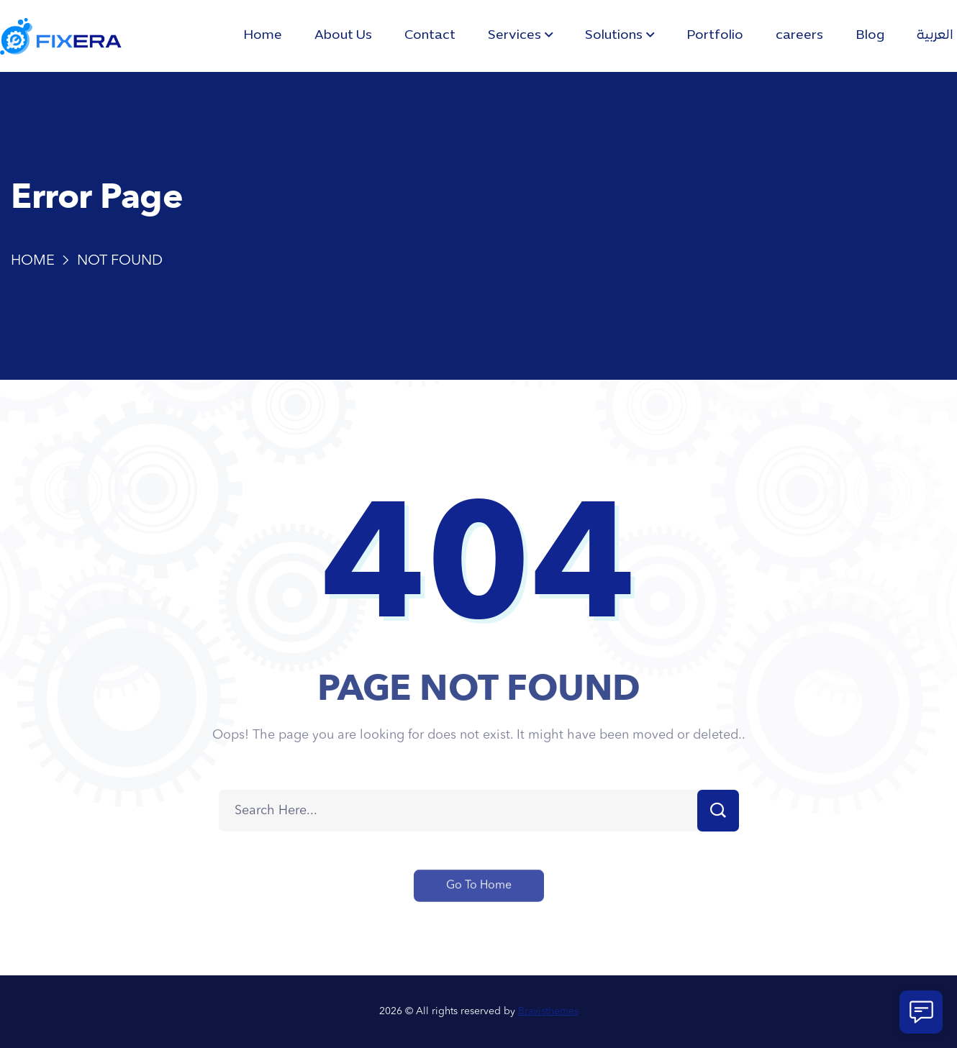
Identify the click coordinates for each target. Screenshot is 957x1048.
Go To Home (479, 897)
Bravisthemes (548, 1011)
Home (33, 261)
